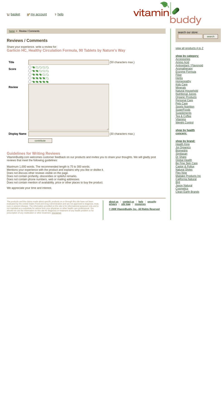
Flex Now (181, 172)
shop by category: (187, 56)
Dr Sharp (181, 157)
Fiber (179, 75)
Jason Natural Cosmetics (184, 187)
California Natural (186, 179)
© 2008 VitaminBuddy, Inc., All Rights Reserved (134, 209)
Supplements (183, 113)
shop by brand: (185, 141)
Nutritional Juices (186, 94)
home (12, 31)
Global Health (184, 160)
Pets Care (182, 103)
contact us (128, 201)
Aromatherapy (184, 68)
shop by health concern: (185, 132)
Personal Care (184, 100)
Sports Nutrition (185, 106)
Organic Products (186, 97)
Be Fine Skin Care (187, 163)
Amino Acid (182, 62)
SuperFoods (183, 109)
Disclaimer (56, 213)
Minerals (181, 87)
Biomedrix (182, 150)
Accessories (183, 59)
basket (15, 14)
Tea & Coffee (183, 116)
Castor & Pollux (185, 166)
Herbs (179, 78)
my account (39, 14)
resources (140, 204)
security (151, 201)
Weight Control (184, 122)
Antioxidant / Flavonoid (189, 65)
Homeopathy (183, 81)
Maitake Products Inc (188, 176)
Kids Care (182, 84)
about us (113, 201)
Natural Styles (184, 169)
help (60, 14)
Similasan (181, 153)
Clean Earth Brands (187, 191)
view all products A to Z (189, 48)
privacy (113, 204)
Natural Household (187, 90)
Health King (183, 144)
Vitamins (181, 119)
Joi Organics (183, 147)
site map (125, 204)
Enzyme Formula (186, 71)
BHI (178, 182)
